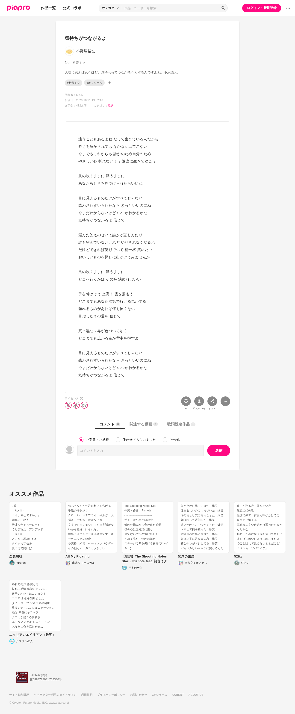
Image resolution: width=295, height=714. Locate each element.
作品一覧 (48, 8)
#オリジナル (94, 82)
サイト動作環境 (19, 694)
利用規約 (86, 694)
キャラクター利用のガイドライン (55, 694)
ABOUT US (196, 694)
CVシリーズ (159, 694)
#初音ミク (73, 82)
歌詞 (111, 105)
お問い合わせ (138, 694)
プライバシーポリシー (111, 694)
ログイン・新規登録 (262, 8)
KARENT (178, 694)
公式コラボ (72, 8)
